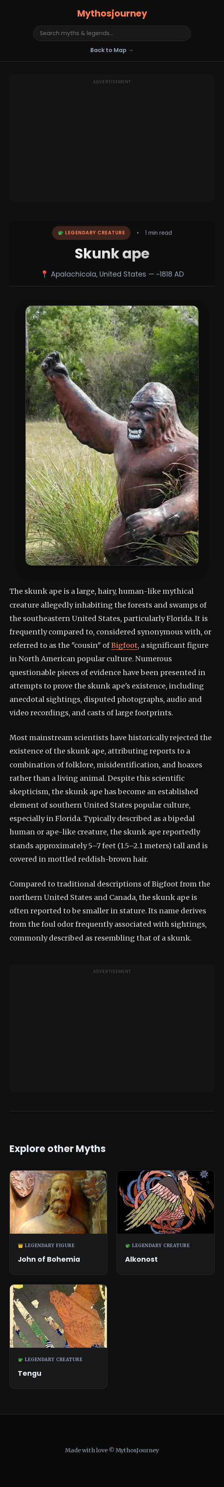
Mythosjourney (112, 13)
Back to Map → (111, 50)
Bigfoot (124, 645)
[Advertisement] (112, 143)
